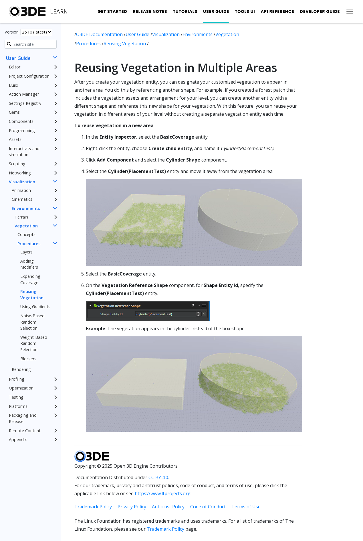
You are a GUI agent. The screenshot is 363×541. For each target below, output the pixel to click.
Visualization (22, 181)
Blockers (28, 358)
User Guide (216, 11)
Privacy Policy (132, 506)
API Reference (277, 11)
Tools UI (245, 11)
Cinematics (22, 199)
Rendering (21, 369)
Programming (22, 130)
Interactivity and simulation (24, 152)
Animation (21, 190)
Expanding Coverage (30, 279)
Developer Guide (320, 11)
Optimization (21, 388)
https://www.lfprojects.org (163, 493)
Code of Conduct (208, 506)
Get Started (112, 11)
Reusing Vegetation (31, 294)
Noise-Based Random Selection (32, 322)
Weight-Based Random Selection (33, 343)
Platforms (18, 406)
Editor (14, 67)
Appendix (18, 439)
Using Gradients (35, 306)
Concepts (26, 234)
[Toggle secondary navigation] (350, 11)
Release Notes (150, 11)
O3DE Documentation (100, 34)
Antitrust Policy (168, 506)
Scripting (17, 163)
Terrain (21, 217)
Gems (14, 112)
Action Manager (24, 94)
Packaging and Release (23, 418)
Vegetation (26, 226)
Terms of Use (246, 506)
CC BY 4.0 (158, 477)
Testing (16, 397)
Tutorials (185, 11)
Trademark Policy (93, 506)
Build (13, 85)
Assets (15, 139)
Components (21, 121)
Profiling (16, 379)
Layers (26, 252)
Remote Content (25, 430)
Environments (26, 208)
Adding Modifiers (29, 264)
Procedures (28, 243)
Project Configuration (29, 76)
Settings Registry (25, 103)
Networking (20, 173)
